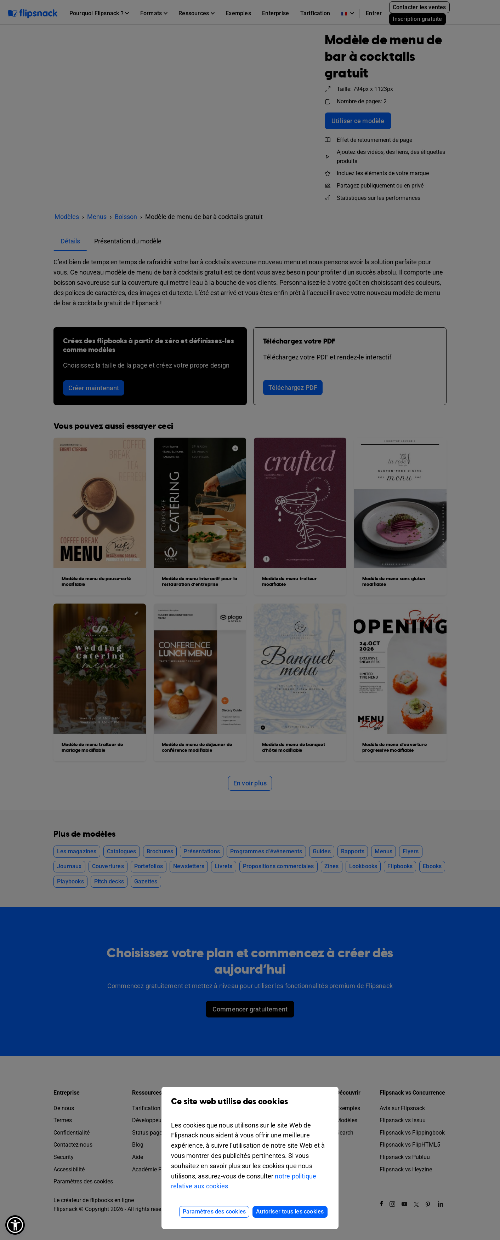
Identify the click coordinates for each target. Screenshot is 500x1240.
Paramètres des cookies (214, 1211)
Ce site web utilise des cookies (250, 1106)
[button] (15, 1225)
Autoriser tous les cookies (290, 1211)
